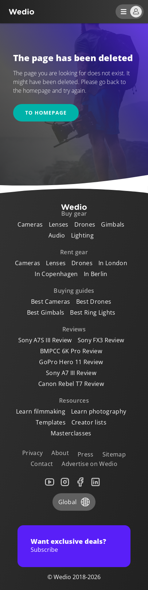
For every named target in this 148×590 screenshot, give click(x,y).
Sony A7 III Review (71, 373)
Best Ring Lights (92, 312)
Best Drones (94, 302)
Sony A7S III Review (45, 340)
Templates (51, 422)
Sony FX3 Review (101, 340)
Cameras (30, 224)
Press (86, 454)
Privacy (32, 453)
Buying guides (74, 291)
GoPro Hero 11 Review (71, 362)
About (60, 453)
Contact (42, 464)
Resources (74, 400)
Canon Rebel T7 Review (71, 384)
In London (112, 263)
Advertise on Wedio (89, 464)
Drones (85, 224)
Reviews (74, 329)
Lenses (59, 224)
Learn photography (98, 411)
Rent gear (74, 252)
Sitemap (114, 454)
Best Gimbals (46, 312)
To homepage (46, 112)
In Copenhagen (56, 274)
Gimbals (112, 224)
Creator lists (88, 422)
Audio (56, 235)
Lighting (82, 235)
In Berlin (96, 274)
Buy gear (74, 214)
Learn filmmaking (40, 411)
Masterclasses (71, 433)
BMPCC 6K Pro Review (71, 351)
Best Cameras (50, 302)
